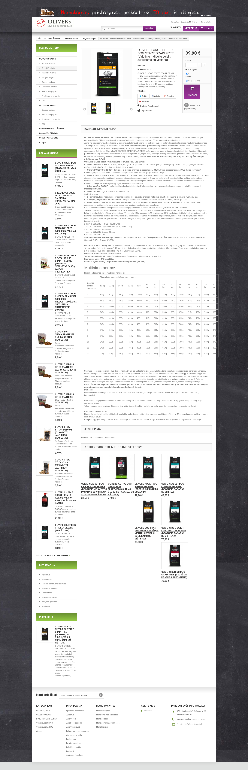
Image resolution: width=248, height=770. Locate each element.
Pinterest (144, 101)
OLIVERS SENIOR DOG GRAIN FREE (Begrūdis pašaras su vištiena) (174, 575)
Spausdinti (147, 110)
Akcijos (42, 142)
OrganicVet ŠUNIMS (48, 133)
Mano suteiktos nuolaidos (107, 715)
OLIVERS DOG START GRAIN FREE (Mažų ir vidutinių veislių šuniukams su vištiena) (146, 533)
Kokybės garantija (49, 602)
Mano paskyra (105, 705)
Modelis (141, 66)
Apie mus (45, 575)
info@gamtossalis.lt (193, 724)
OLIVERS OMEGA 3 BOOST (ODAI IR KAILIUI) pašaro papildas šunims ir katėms (65, 497)
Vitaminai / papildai (49, 91)
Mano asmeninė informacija (108, 723)
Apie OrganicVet (73, 727)
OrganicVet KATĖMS (48, 138)
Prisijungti (175, 27)
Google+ (169, 96)
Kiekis (188, 61)
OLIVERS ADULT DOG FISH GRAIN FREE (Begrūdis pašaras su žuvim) (146, 488)
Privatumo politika (49, 597)
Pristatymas (46, 593)
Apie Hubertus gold (74, 723)
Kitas (131, 108)
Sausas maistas (71, 38)
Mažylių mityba (48, 77)
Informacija (47, 565)
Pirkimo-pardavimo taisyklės (53, 584)
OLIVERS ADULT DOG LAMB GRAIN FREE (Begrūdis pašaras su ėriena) (173, 488)
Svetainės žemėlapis (74, 755)
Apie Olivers (46, 579)
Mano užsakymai (103, 711)
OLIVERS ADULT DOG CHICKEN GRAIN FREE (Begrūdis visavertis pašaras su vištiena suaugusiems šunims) (66, 301)
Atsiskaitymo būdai (49, 588)
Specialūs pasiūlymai (75, 711)
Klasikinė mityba (48, 73)
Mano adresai (102, 719)
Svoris (188, 77)
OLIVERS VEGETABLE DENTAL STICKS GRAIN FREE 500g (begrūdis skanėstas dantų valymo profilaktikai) (65, 263)
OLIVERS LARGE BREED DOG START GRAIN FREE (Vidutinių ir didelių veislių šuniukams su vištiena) (64, 634)
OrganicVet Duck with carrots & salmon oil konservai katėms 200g (65, 198)
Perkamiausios (48, 153)
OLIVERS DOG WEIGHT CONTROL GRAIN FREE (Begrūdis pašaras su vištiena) (173, 532)
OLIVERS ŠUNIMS (52, 38)
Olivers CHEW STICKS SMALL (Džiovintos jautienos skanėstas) (62, 465)
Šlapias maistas (48, 82)
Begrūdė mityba (89, 38)
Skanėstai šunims (49, 87)
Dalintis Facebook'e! (149, 106)
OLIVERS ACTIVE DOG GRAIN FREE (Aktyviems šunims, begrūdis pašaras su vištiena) (121, 489)
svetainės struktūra (188, 22)
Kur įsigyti (45, 606)
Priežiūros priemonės (50, 96)
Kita (43, 101)
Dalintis (156, 96)
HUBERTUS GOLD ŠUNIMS (51, 128)
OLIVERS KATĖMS (47, 105)
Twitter (143, 96)
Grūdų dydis (191, 69)
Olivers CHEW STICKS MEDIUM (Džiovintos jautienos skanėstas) (63, 432)
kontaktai (175, 22)
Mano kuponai (102, 727)
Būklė (140, 69)
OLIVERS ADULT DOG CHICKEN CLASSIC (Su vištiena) (65, 528)
